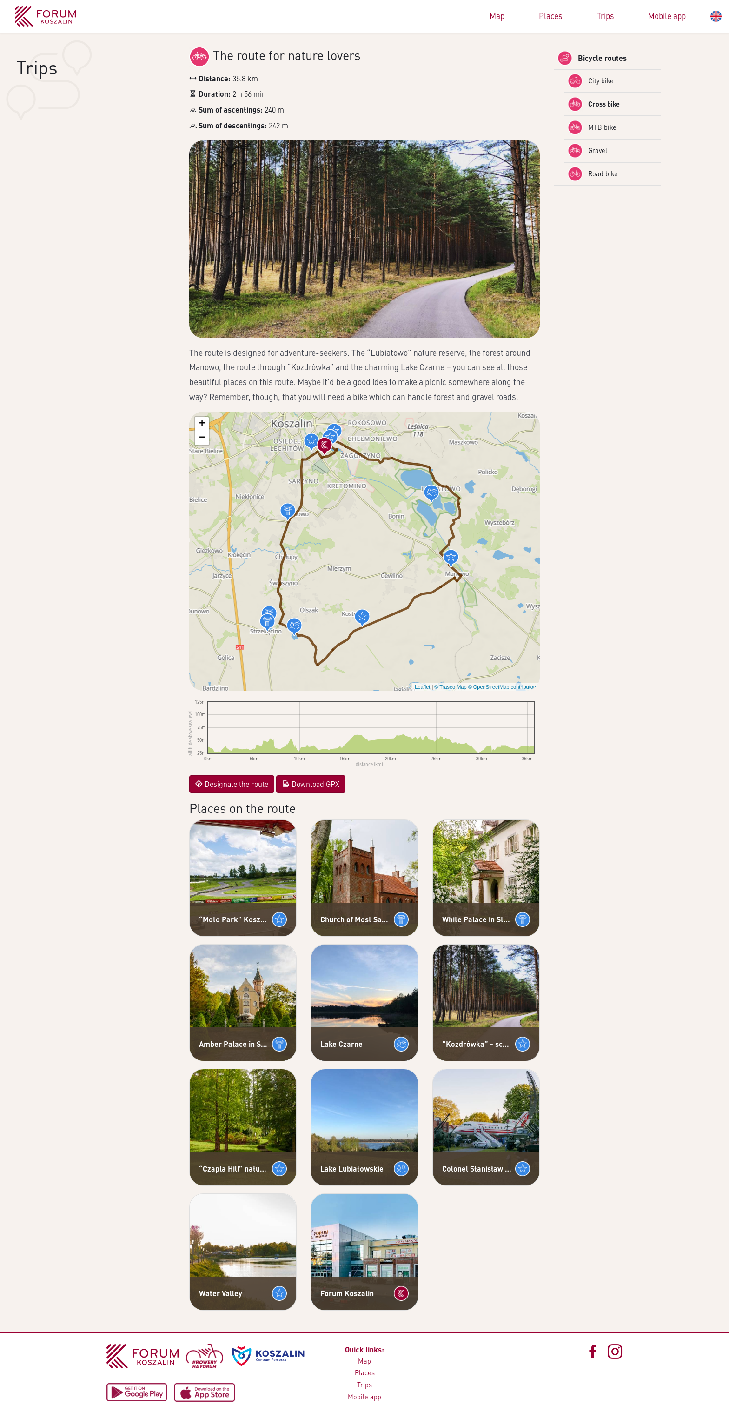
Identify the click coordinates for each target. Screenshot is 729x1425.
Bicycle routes (592, 58)
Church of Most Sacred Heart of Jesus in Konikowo (355, 919)
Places (551, 16)
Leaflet (422, 687)
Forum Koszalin (347, 1293)
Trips (605, 16)
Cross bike (594, 104)
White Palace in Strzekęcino (476, 919)
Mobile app (667, 16)
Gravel (587, 150)
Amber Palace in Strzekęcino (233, 1043)
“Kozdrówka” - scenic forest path (476, 1043)
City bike (591, 80)
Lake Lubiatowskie (352, 1168)
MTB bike (592, 127)
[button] (311, 442)
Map (497, 16)
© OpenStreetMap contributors (502, 687)
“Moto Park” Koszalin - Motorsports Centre (233, 919)
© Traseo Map (450, 687)
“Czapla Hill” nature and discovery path (233, 1168)
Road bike (593, 173)
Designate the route (231, 784)
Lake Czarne (341, 1043)
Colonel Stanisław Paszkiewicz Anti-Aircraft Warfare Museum (476, 1168)
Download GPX (310, 784)
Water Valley (220, 1293)
